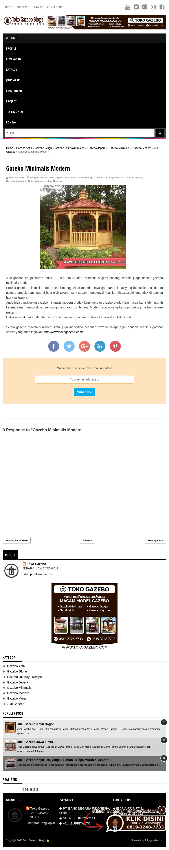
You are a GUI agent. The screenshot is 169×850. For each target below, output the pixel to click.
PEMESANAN (13, 59)
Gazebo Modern (37, 181)
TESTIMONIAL (14, 112)
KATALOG (11, 69)
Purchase (23, 7)
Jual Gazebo (55, 181)
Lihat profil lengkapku (37, 574)
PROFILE (11, 48)
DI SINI (127, 317)
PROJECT (11, 101)
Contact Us (54, 7)
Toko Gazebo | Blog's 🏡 (36, 840)
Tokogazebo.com (154, 840)
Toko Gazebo (36, 564)
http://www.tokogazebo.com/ (63, 332)
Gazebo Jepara (133, 177)
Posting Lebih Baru (17, 540)
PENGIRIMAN (14, 91)
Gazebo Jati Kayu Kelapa (109, 177)
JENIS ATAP (13, 80)
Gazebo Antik (68, 177)
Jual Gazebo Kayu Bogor (35, 724)
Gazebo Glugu (85, 177)
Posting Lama (155, 540)
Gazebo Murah (17, 698)
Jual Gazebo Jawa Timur (35, 742)
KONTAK (11, 122)
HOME (11, 38)
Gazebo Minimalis (16, 181)
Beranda (87, 540)
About (9, 7)
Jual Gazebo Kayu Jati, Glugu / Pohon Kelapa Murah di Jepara (62, 760)
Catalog (38, 7)
